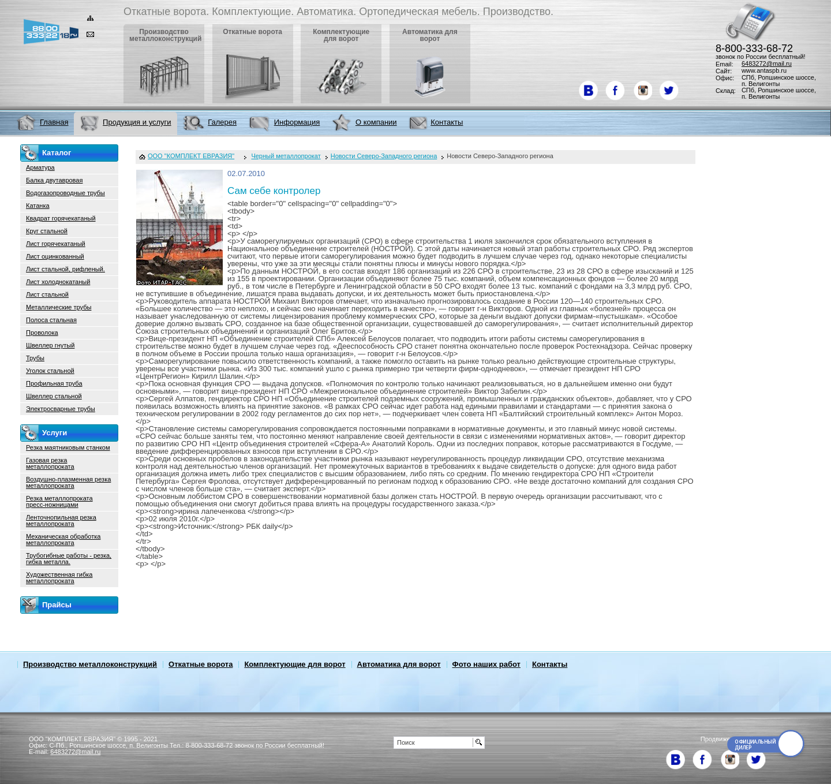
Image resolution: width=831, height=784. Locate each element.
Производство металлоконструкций (90, 664)
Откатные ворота (201, 664)
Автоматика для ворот (399, 664)
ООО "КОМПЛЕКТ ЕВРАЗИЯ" (191, 156)
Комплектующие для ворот (294, 664)
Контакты (549, 664)
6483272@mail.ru (767, 63)
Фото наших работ (486, 664)
